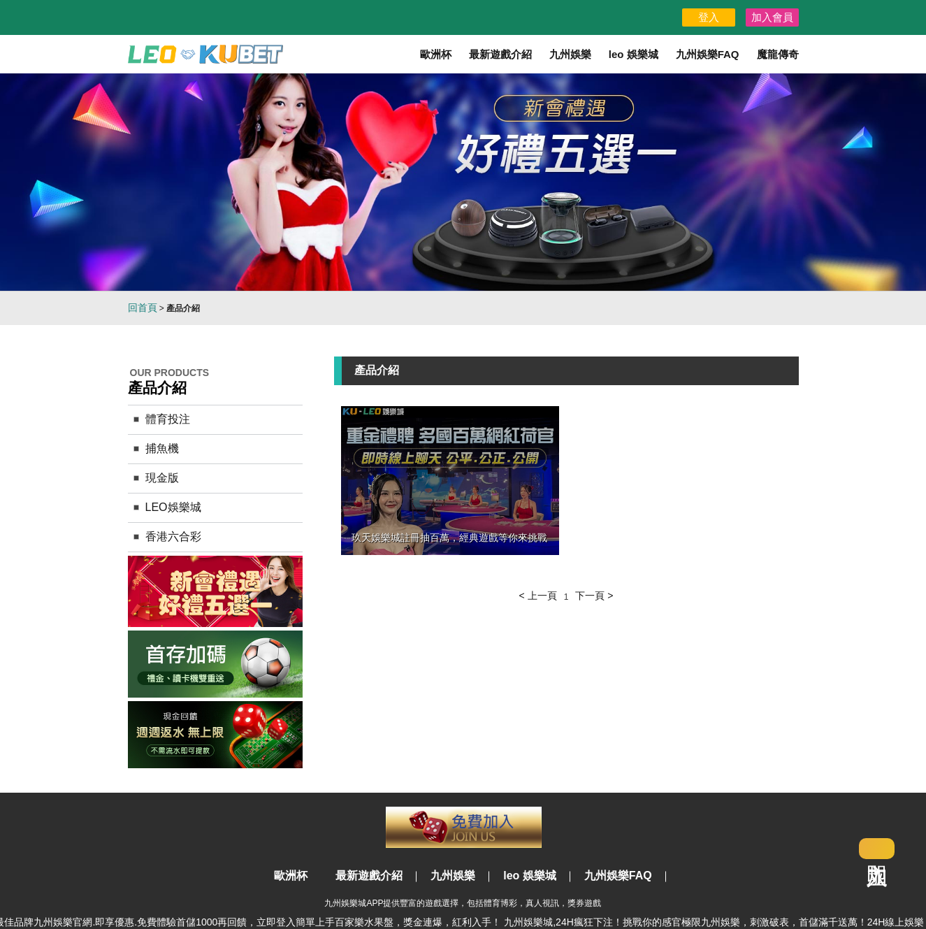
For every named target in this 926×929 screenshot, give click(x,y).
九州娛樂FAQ (707, 54)
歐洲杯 (435, 54)
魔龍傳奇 (778, 54)
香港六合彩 (173, 536)
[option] (463, 182)
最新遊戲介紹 (500, 54)
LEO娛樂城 (173, 507)
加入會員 (772, 17)
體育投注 (167, 419)
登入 (708, 17)
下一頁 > (594, 595)
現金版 (162, 478)
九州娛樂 (570, 54)
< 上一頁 (538, 595)
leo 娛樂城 (633, 54)
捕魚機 (162, 448)
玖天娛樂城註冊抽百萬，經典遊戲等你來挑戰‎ (449, 537)
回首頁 (142, 307)
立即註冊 (464, 827)
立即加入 (877, 848)
